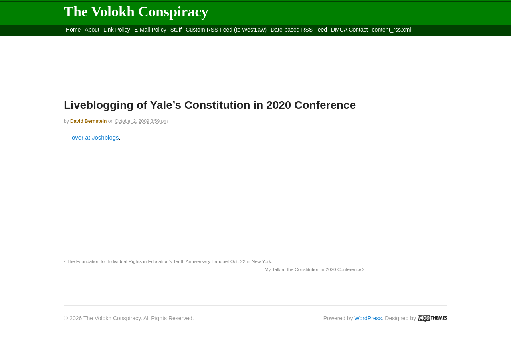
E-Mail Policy (150, 29)
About (92, 29)
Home (73, 29)
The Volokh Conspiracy (136, 12)
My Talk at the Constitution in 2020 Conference (314, 269)
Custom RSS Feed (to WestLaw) (226, 29)
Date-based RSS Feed (299, 29)
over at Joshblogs (95, 137)
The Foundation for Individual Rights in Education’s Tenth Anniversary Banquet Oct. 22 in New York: (168, 261)
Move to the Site (108, 39)
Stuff (176, 29)
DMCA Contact (349, 29)
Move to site (179, 39)
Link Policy (116, 29)
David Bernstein (88, 121)
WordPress (368, 318)
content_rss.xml (391, 29)
